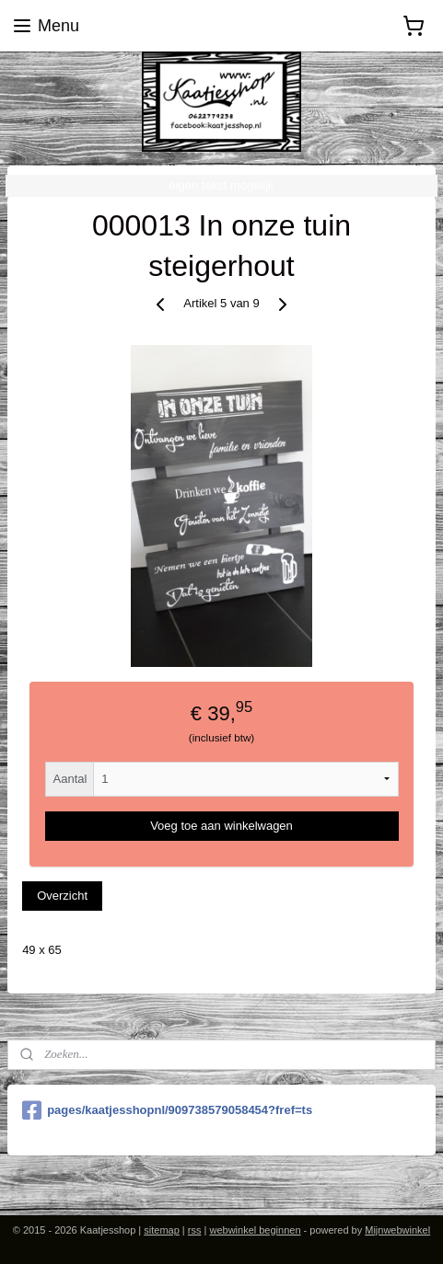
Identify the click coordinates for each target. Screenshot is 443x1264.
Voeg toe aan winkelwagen (221, 826)
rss (195, 1229)
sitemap (162, 1229)
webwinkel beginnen (254, 1229)
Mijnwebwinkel (397, 1229)
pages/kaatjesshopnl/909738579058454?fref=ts (167, 1110)
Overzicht (62, 896)
